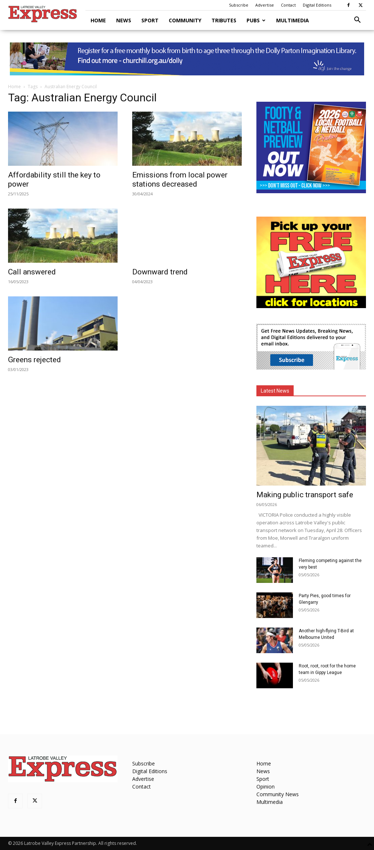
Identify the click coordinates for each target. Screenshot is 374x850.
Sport (150, 20)
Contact (288, 5)
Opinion (265, 786)
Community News (277, 794)
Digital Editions (317, 5)
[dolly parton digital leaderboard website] (187, 58)
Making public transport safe (304, 494)
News (123, 20)
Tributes (223, 20)
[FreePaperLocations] (311, 306)
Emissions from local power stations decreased (180, 179)
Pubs (256, 20)
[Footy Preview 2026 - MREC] (311, 191)
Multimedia (292, 20)
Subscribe (238, 5)
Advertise (264, 5)
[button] (357, 20)
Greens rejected (34, 359)
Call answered (32, 271)
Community (185, 20)
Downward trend (160, 271)
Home (98, 20)
